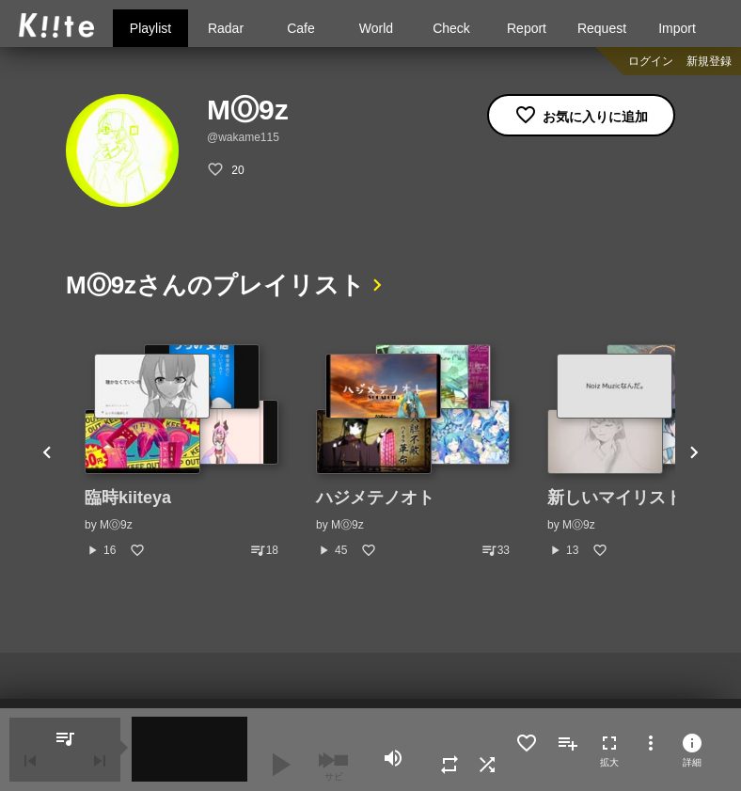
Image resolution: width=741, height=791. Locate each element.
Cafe (301, 28)
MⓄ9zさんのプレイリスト (215, 285)
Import (677, 28)
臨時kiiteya (128, 497)
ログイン (650, 61)
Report (526, 28)
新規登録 (709, 61)
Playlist (150, 28)
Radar (226, 28)
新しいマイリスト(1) (625, 497)
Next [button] (694, 451)
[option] (181, 451)
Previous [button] (47, 451)
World (376, 28)
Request (601, 28)
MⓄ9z (116, 524)
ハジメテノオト (375, 497)
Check (451, 28)
